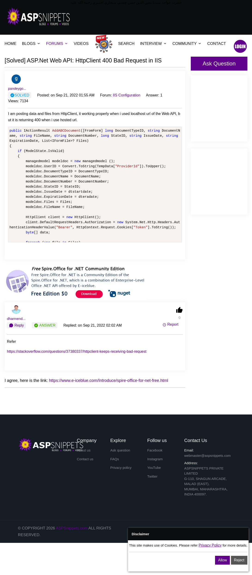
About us (84, 450)
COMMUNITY (185, 44)
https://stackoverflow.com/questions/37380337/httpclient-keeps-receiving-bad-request (76, 351)
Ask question (120, 450)
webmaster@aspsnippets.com (207, 456)
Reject (239, 560)
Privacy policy (120, 468)
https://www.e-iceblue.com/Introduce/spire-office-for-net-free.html (108, 380)
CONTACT (216, 44)
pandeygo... (17, 88)
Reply (16, 325)
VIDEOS (81, 44)
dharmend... (16, 319)
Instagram (155, 459)
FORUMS (54, 44)
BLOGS (29, 44)
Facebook (154, 450)
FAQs (114, 459)
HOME (10, 44)
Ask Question (219, 63)
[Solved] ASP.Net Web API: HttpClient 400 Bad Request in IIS (83, 60)
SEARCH (126, 44)
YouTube (154, 468)
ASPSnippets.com (72, 528)
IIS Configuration (126, 95)
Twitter (152, 476)
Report (170, 324)
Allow (222, 560)
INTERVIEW (151, 44)
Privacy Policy (210, 545)
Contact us (85, 459)
